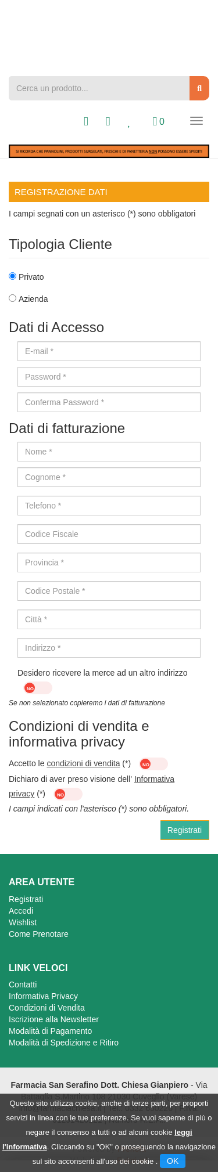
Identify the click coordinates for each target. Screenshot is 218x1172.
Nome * (38, 452)
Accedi (21, 910)
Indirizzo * (42, 648)
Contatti (23, 984)
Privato (31, 277)
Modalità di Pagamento (50, 1031)
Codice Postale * (55, 591)
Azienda (33, 299)
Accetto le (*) (88, 764)
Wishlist (23, 922)
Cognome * (45, 477)
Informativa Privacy (43, 996)
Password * (45, 377)
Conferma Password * (64, 402)
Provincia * (44, 562)
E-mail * (39, 351)
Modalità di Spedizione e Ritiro (64, 1042)
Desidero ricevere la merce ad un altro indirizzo (102, 681)
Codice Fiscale (51, 534)
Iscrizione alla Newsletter (54, 1019)
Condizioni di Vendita (47, 1007)
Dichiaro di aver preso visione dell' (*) (91, 787)
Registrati (26, 899)
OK (172, 1161)
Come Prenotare (39, 934)
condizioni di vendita (83, 763)
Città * (36, 619)
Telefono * (43, 506)
